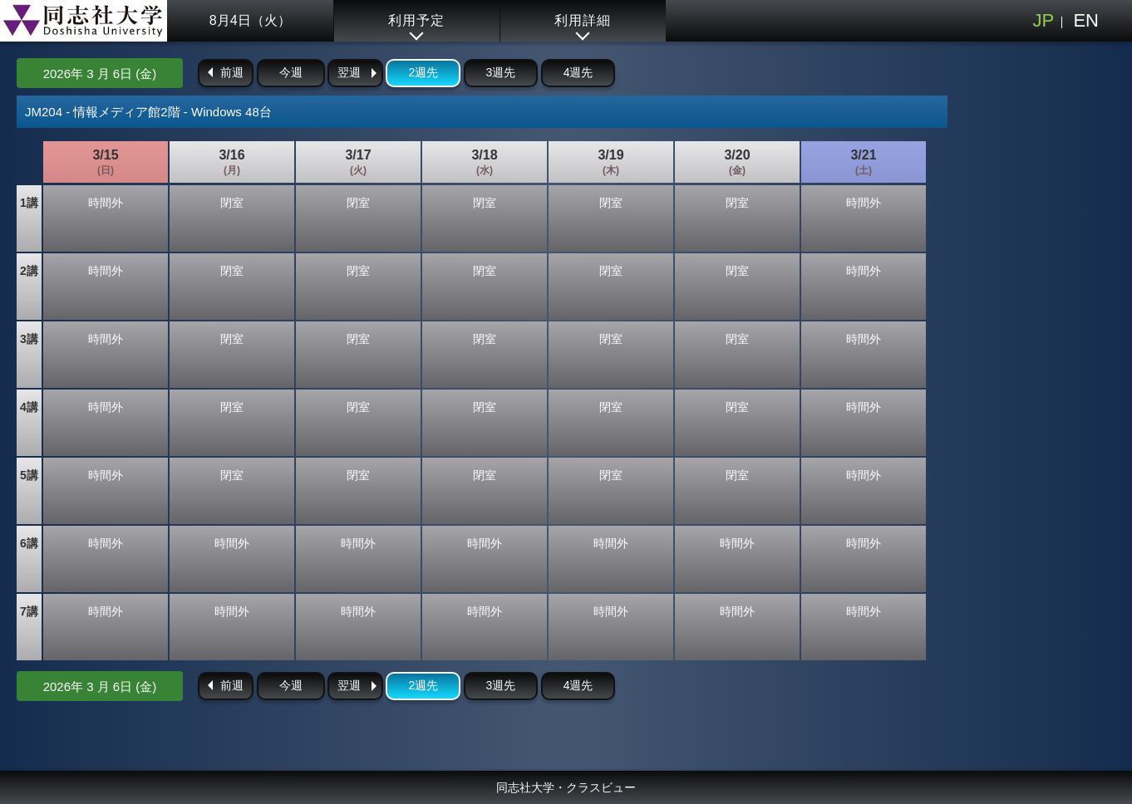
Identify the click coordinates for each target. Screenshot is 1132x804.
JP (1043, 20)
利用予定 (416, 20)
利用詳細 (582, 20)
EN (1086, 20)
